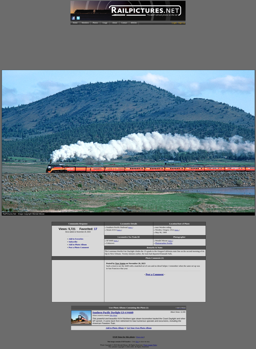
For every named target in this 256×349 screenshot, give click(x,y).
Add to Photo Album (78, 244)
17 (95, 229)
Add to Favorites (76, 239)
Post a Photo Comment (79, 247)
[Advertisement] (128, 47)
